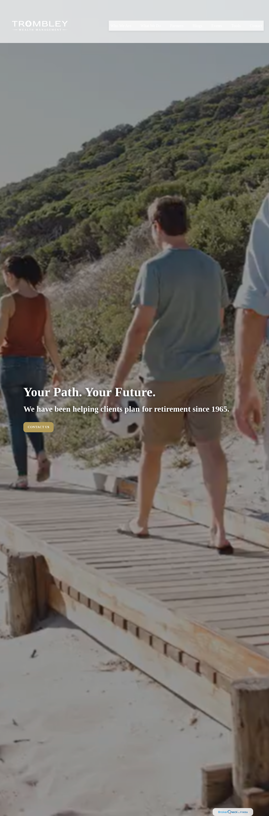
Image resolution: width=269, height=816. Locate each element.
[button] (121, 17)
